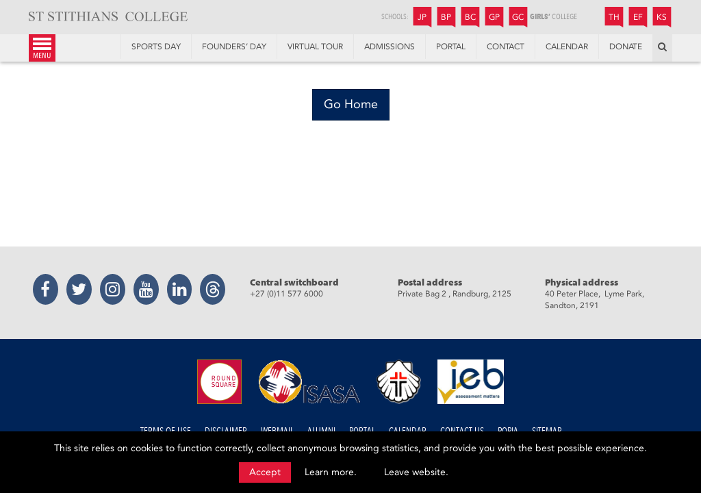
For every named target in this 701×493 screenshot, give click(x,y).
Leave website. (416, 472)
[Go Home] (351, 105)
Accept (265, 472)
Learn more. (331, 472)
